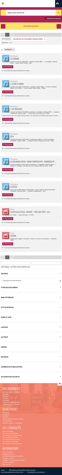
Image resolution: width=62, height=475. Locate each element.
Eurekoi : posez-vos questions (13, 423)
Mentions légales (8, 462)
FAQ (4, 452)
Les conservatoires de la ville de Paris (12, 472)
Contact (9, 452)
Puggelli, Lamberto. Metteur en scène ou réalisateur (33, 238)
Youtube (5, 417)
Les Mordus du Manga (10, 441)
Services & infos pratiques (11, 392)
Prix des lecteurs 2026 (10, 437)
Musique (5, 396)
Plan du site (7, 464)
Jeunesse (6, 400)
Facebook (6, 413)
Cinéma (5, 398)
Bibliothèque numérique (11, 404)
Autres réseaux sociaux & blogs (13, 419)
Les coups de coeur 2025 (11, 439)
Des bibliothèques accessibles (13, 456)
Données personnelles (17, 460)
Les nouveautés (8, 431)
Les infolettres (7, 421)
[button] (58, 3)
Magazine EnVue (8, 454)
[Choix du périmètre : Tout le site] (3, 13)
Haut (60, 384)
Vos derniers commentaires (12, 444)
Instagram (6, 415)
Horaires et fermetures (10, 433)
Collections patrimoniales (11, 402)
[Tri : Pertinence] (9, 49)
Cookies (5, 460)
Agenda (5, 394)
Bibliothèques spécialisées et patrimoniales (22, 470)
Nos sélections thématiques (12, 435)
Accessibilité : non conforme (36, 472)
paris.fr (3, 470)
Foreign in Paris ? (8, 458)
